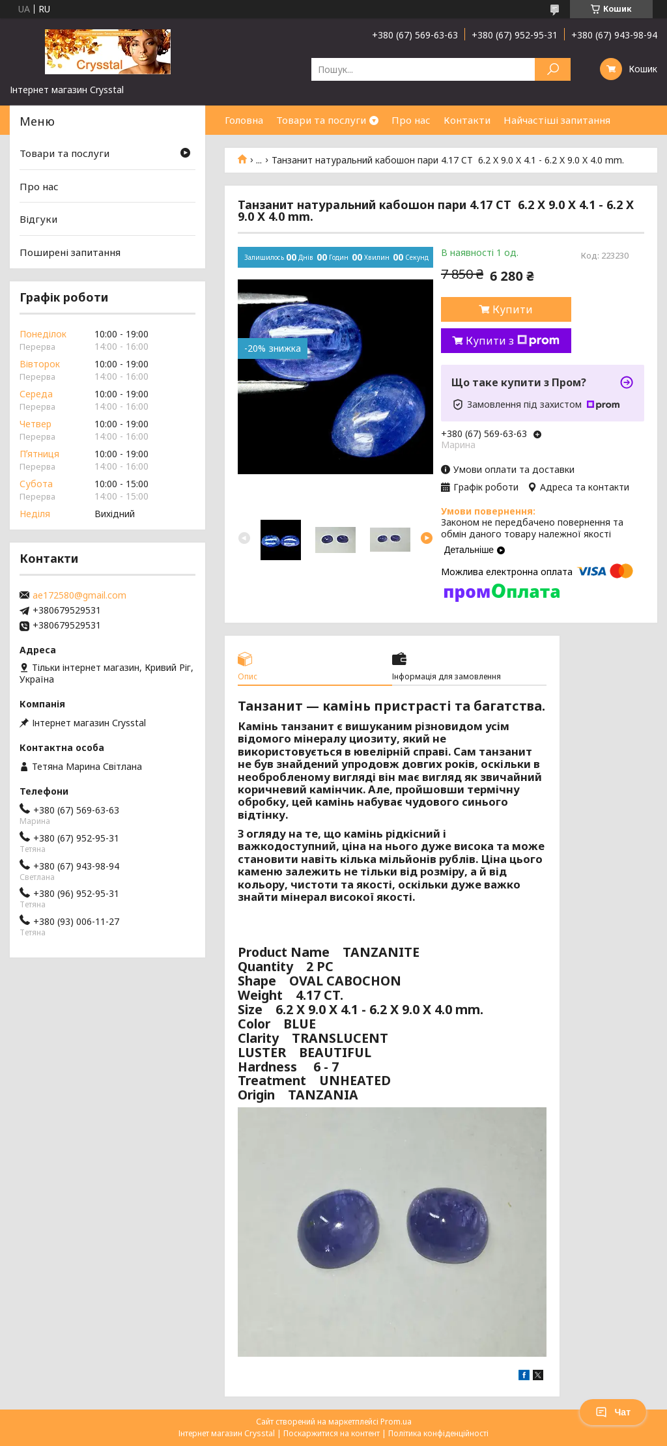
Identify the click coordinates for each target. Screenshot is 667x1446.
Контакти (467, 119)
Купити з (513, 340)
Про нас (411, 119)
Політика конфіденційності (438, 1433)
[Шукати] (553, 69)
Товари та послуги (321, 119)
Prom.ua (396, 1421)
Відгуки (38, 218)
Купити (512, 309)
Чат (613, 1412)
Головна (244, 119)
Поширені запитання (70, 252)
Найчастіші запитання (557, 119)
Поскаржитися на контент (331, 1433)
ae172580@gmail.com (79, 595)
